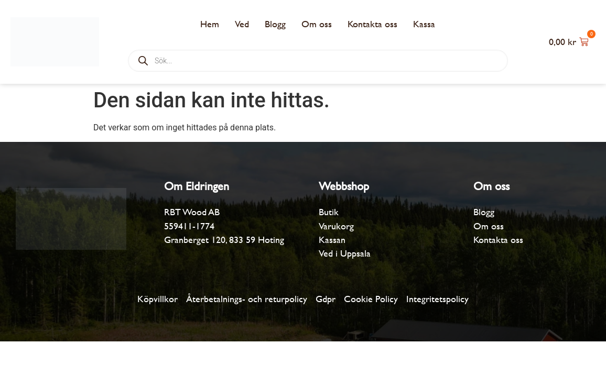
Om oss (316, 24)
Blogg (275, 24)
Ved (242, 24)
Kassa (424, 24)
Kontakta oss (372, 24)
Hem (209, 24)
